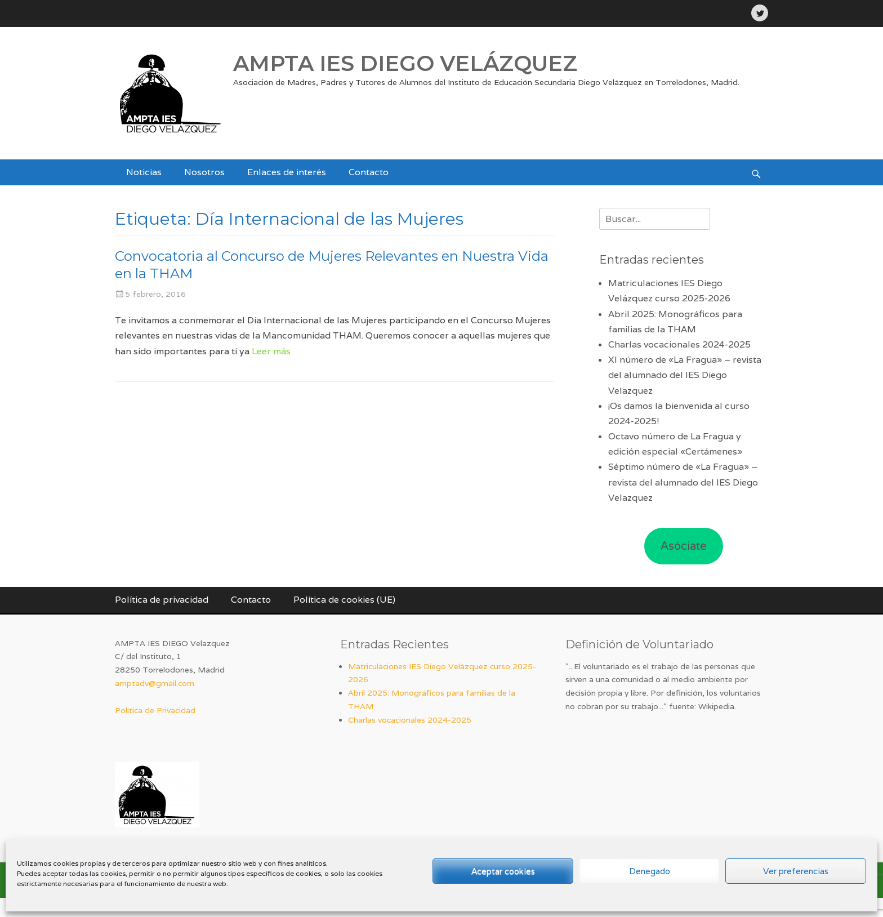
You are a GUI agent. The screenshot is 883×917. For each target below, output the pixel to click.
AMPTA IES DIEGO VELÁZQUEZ (405, 63)
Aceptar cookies (503, 871)
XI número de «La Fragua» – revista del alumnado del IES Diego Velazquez (684, 375)
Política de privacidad (161, 600)
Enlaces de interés (286, 172)
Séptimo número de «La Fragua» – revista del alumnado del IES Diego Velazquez (683, 482)
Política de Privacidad (155, 710)
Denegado (649, 871)
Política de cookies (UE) (344, 600)
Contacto (369, 172)
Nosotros (204, 172)
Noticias (144, 172)
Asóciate (684, 545)
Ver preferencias (795, 871)
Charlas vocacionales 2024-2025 (679, 344)
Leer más (271, 351)
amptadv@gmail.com (154, 683)
